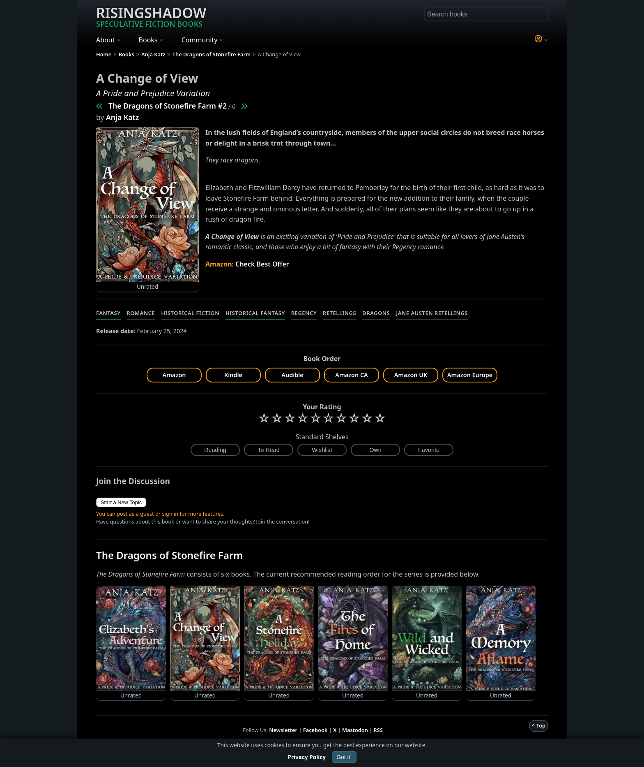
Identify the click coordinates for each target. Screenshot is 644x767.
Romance (141, 313)
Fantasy (108, 313)
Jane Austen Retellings (432, 313)
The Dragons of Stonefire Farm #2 (167, 106)
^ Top (538, 725)
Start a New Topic (121, 502)
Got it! (344, 757)
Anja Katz (122, 117)
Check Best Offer (262, 264)
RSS (378, 730)
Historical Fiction (190, 313)
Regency (304, 313)
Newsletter (283, 730)
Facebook (315, 730)
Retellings (339, 313)
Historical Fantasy (255, 313)
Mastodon (355, 730)
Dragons (376, 313)
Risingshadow (151, 16)
